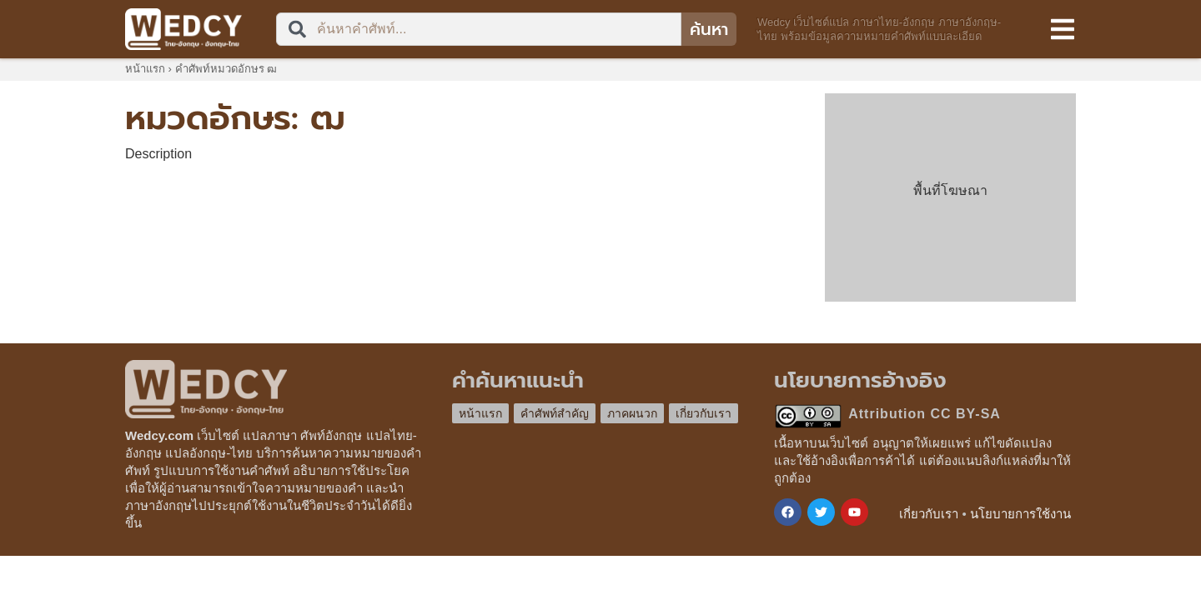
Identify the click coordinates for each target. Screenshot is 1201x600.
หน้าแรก (145, 68)
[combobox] (478, 29)
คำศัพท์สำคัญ (554, 413)
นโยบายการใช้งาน (1020, 514)
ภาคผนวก (632, 413)
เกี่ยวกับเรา (703, 413)
